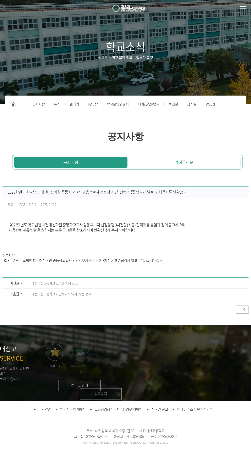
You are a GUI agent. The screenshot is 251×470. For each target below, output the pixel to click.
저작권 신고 (159, 426)
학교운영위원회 (118, 104)
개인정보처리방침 (72, 426)
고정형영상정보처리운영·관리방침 (118, 426)
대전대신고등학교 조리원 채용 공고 (55, 283)
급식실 (191, 104)
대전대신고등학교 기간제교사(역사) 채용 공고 (61, 293)
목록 (242, 309)
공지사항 (38, 104)
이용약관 (44, 426)
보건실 (173, 104)
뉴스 (57, 104)
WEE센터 (212, 104)
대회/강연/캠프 (148, 104)
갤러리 (74, 104)
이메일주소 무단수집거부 (195, 426)
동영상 (92, 104)
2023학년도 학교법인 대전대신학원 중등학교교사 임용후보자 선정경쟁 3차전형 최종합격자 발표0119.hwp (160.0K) (82, 260)
